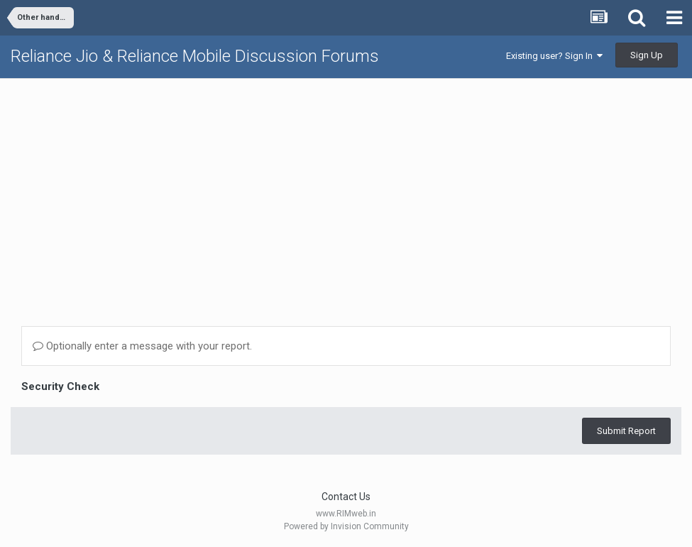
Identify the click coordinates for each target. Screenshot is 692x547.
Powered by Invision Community (346, 526)
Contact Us (346, 496)
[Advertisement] (346, 189)
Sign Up (646, 55)
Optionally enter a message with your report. (142, 346)
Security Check (60, 386)
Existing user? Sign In (554, 55)
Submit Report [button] (626, 431)
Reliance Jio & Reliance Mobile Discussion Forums (195, 56)
